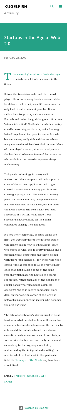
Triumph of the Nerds (29, 360)
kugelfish (15, 6)
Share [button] (8, 381)
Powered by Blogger (33, 408)
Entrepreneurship (26, 375)
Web (43, 375)
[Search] (52, 6)
